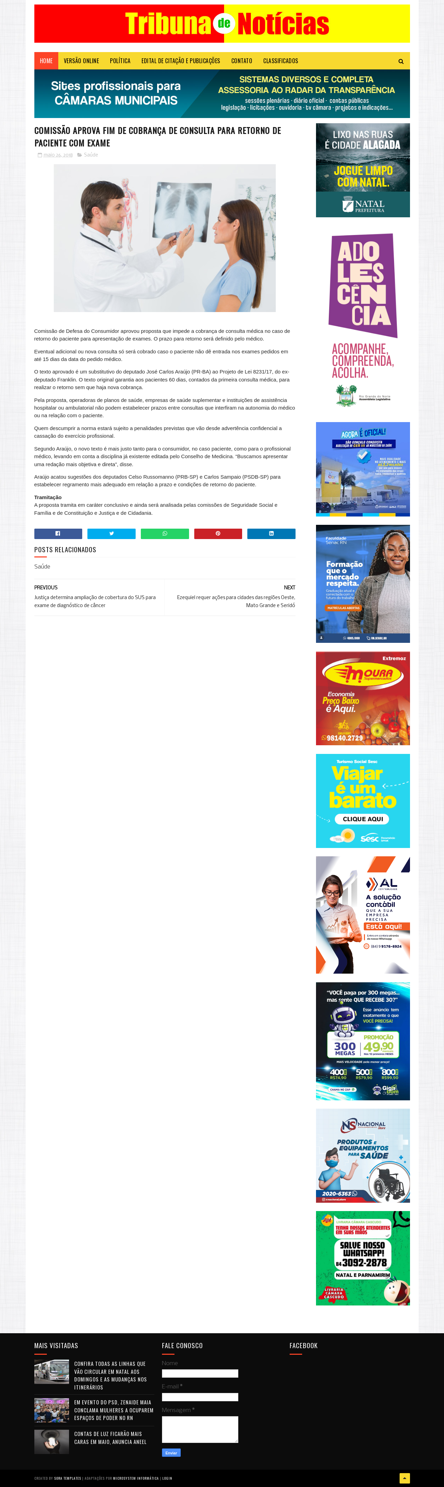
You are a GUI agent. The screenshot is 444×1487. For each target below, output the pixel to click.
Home (46, 61)
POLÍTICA (120, 61)
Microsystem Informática (136, 1478)
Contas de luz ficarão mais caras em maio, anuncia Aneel (110, 1437)
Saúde (91, 155)
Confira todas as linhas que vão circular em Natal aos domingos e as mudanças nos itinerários (110, 1375)
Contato (242, 61)
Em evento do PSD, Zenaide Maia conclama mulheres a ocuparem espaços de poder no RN (114, 1409)
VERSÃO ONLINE (81, 61)
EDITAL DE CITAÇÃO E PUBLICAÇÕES (181, 61)
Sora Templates (67, 1478)
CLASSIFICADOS (280, 61)
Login (167, 1478)
